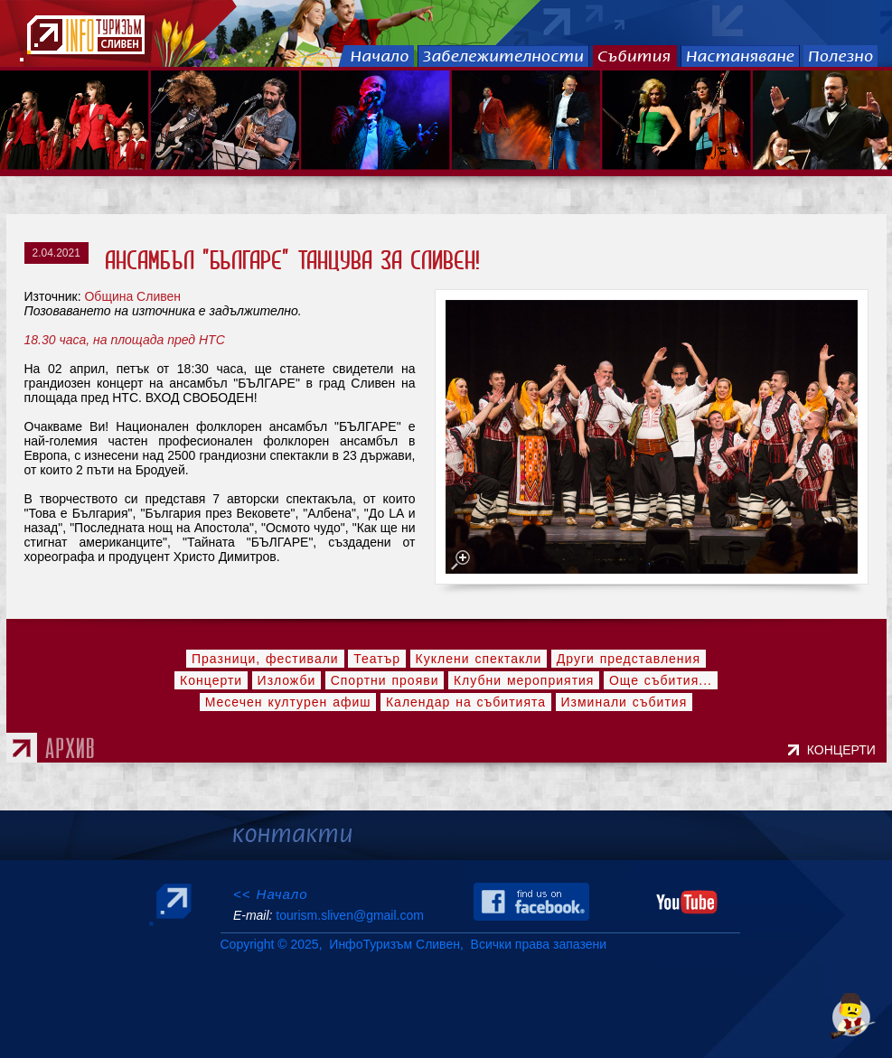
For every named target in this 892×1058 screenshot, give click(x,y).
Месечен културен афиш (288, 702)
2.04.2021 (56, 253)
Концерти (211, 680)
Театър (376, 658)
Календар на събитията (466, 702)
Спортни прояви (385, 680)
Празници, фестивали (265, 658)
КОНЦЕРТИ (845, 750)
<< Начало (270, 894)
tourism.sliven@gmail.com (349, 915)
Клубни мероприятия (524, 680)
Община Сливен (132, 296)
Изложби (287, 680)
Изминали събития (624, 702)
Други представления (628, 658)
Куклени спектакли (479, 658)
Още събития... (660, 680)
